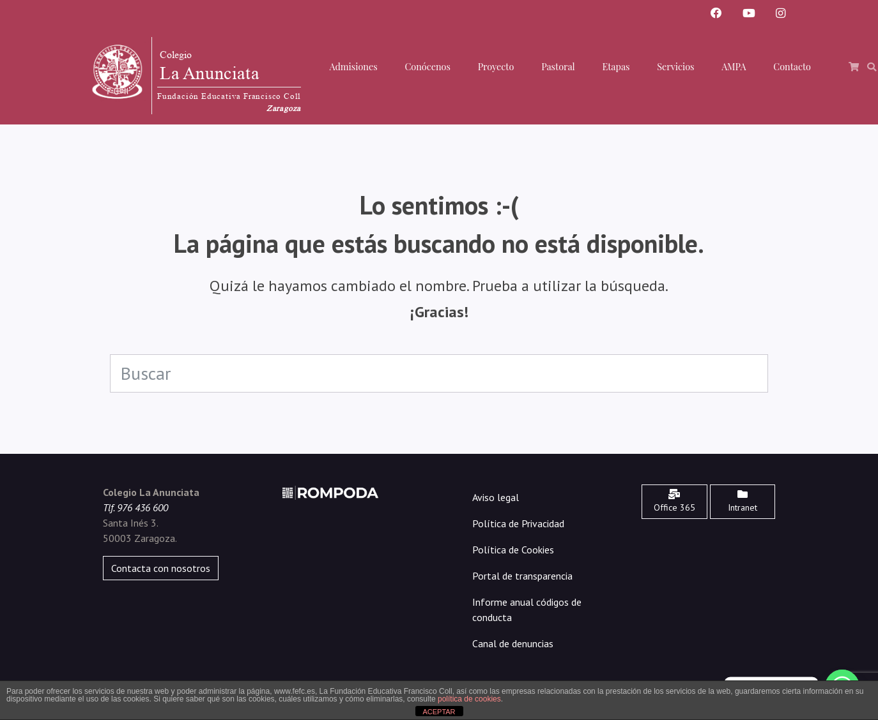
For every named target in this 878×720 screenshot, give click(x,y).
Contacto (792, 66)
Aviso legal (495, 497)
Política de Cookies (513, 549)
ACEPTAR (438, 712)
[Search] (439, 373)
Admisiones (353, 66)
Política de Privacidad (518, 523)
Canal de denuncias (512, 643)
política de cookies (469, 698)
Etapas (616, 66)
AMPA (733, 66)
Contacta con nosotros (160, 568)
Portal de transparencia (522, 575)
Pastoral (558, 66)
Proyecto (496, 66)
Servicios (675, 66)
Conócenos (427, 66)
